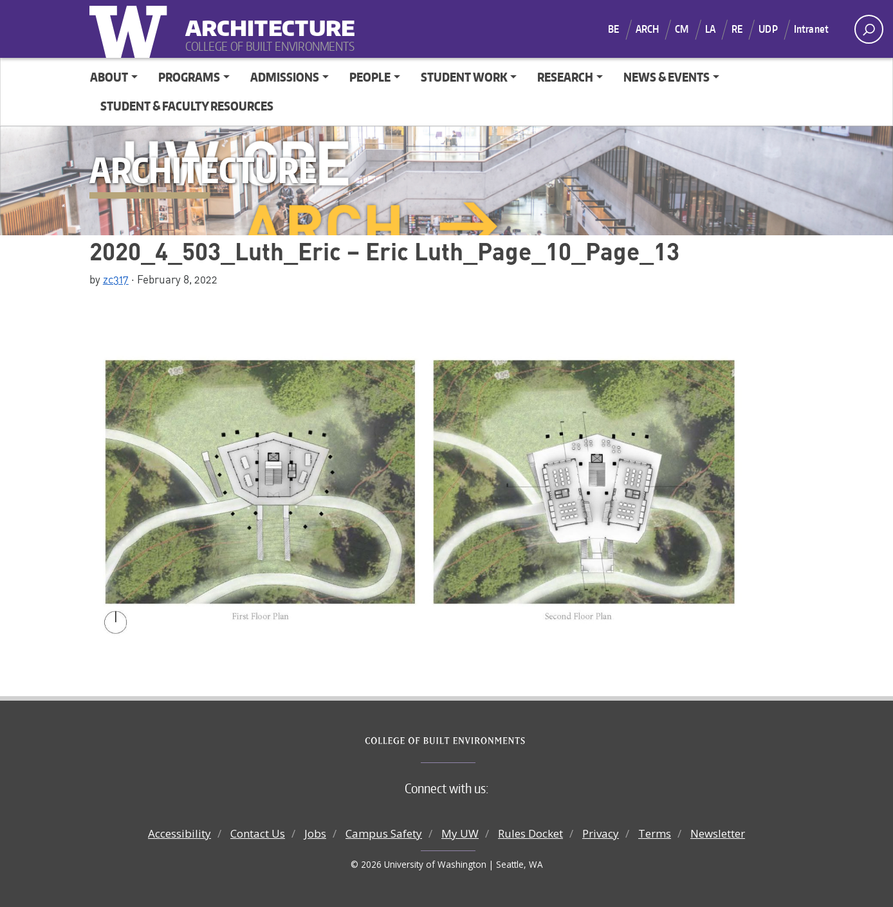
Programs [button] (189, 77)
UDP (768, 28)
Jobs (315, 833)
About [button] (109, 77)
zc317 (116, 279)
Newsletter (717, 833)
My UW (460, 833)
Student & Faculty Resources (186, 106)
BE (613, 28)
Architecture (265, 19)
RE (737, 28)
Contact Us (257, 833)
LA (710, 28)
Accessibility (179, 833)
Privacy (600, 833)
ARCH (647, 28)
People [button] (370, 77)
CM (681, 28)
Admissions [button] (284, 77)
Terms (654, 833)
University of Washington (131, 29)
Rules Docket (530, 833)
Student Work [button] (464, 77)
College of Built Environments (472, 741)
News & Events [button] (666, 77)
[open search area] (868, 29)
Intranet (811, 28)
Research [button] (565, 77)
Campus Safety (383, 833)
